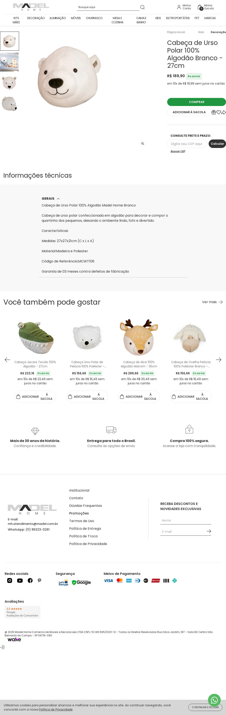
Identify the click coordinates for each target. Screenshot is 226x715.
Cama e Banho (141, 20)
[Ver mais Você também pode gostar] (212, 302)
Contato (76, 498)
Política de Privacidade (88, 543)
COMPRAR (196, 102)
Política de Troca (83, 536)
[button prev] (7, 359)
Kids (158, 18)
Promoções (79, 513)
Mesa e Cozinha (117, 20)
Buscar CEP (178, 151)
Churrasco (94, 18)
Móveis (76, 18)
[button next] (219, 359)
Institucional (79, 490)
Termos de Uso (81, 520)
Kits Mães (16, 20)
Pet (197, 18)
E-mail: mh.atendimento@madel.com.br (33, 521)
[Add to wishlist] (218, 113)
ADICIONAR (189, 112)
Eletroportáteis (178, 18)
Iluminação (58, 18)
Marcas (210, 18)
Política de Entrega (85, 528)
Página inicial (176, 32)
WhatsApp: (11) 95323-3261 (29, 529)
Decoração (36, 18)
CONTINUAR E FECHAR (205, 707)
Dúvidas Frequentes (85, 505)
